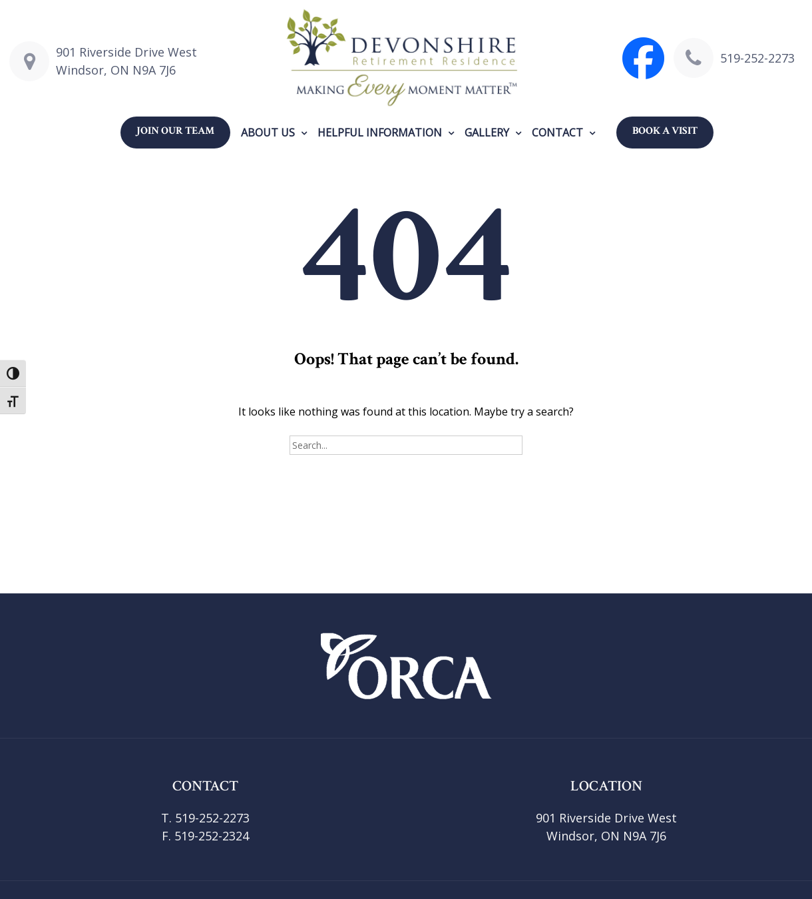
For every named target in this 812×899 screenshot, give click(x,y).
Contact (557, 132)
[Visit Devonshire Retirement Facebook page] (643, 58)
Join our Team (175, 131)
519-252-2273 (757, 58)
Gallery (487, 132)
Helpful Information (379, 132)
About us (268, 132)
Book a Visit (665, 131)
